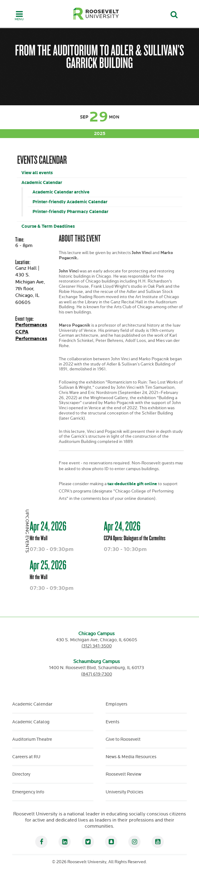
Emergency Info (28, 792)
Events (112, 722)
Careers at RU (26, 756)
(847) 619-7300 (96, 674)
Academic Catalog (31, 722)
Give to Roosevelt (123, 739)
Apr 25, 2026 (48, 565)
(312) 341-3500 (96, 646)
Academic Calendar (41, 182)
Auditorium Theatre (32, 739)
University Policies (124, 792)
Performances (31, 325)
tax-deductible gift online (132, 483)
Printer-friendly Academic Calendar (69, 202)
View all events (37, 173)
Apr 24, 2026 (48, 526)
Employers (116, 704)
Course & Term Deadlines (48, 226)
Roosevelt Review (123, 774)
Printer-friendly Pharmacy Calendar (70, 212)
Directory (21, 774)
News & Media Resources (131, 756)
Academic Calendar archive (60, 192)
